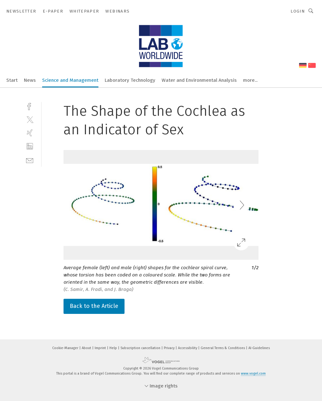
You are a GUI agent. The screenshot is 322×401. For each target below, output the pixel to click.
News (30, 80)
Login (298, 11)
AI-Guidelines (259, 348)
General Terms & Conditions (223, 348)
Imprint (101, 348)
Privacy (169, 348)
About (87, 348)
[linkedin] (30, 146)
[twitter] (30, 119)
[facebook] (30, 106)
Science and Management (70, 80)
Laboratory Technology (130, 80)
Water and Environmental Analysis (199, 80)
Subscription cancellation (140, 348)
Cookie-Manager (65, 348)
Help (113, 348)
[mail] (30, 160)
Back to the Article (94, 306)
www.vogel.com (253, 373)
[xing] (30, 133)
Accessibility (188, 348)
